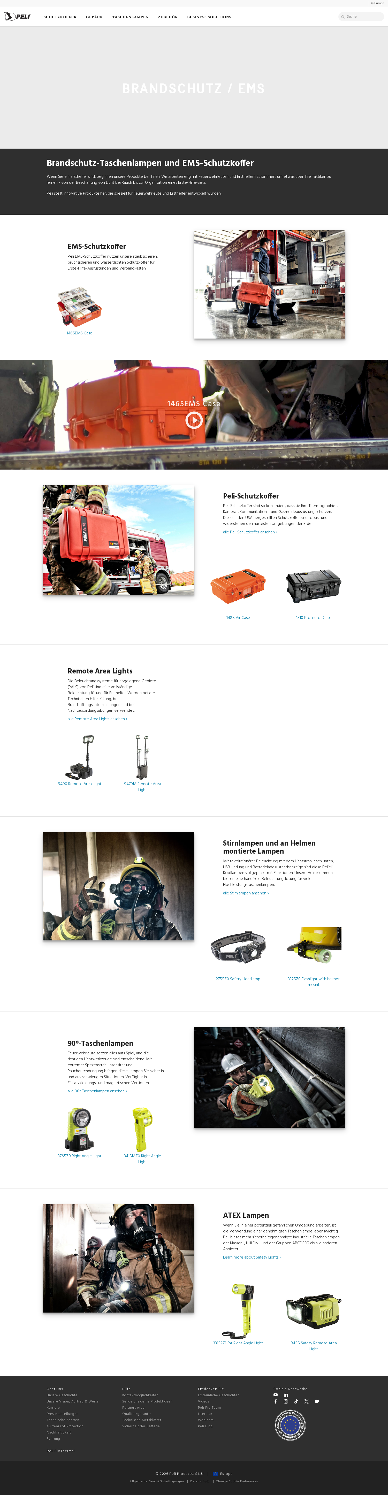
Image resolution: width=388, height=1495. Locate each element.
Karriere (53, 1407)
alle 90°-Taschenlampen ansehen (97, 1091)
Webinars (206, 1420)
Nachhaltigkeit (59, 1432)
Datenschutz (200, 1481)
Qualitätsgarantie (136, 1414)
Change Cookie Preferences (237, 1481)
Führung (53, 1439)
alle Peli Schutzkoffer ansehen (250, 532)
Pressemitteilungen (63, 1414)
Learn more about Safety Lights (252, 1257)
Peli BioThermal (61, 1451)
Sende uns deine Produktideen (147, 1401)
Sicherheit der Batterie (141, 1426)
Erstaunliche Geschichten (219, 1395)
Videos (203, 1401)
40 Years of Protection (65, 1426)
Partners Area (133, 1407)
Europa (223, 1474)
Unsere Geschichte (62, 1395)
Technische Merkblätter (141, 1420)
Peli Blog (205, 1426)
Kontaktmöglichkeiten (140, 1395)
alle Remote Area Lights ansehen (98, 719)
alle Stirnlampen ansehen (246, 893)
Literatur (205, 1414)
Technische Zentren (63, 1420)
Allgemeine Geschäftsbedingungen (157, 1481)
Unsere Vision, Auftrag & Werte (73, 1401)
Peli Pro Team (209, 1407)
